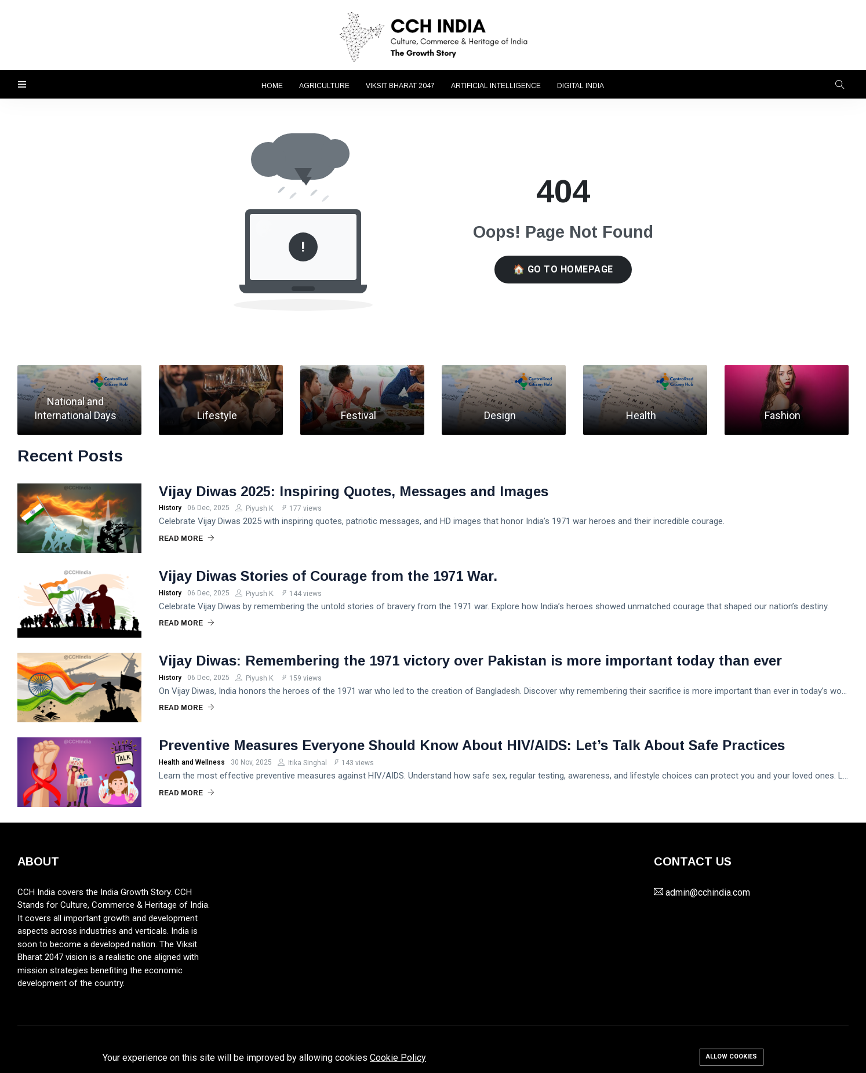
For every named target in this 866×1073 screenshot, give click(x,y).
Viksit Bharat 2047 (400, 86)
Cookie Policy (398, 1057)
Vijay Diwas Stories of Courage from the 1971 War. (328, 576)
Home (272, 86)
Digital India (580, 86)
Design (500, 415)
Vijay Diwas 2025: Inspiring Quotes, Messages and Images (353, 491)
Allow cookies (731, 1056)
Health (641, 415)
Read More (186, 538)
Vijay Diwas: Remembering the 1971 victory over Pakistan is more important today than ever (470, 660)
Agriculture (324, 86)
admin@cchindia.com (707, 892)
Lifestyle (217, 415)
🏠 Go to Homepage (563, 269)
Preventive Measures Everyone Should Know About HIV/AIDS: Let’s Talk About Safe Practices (472, 745)
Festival (358, 415)
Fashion (782, 415)
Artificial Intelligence (496, 86)
